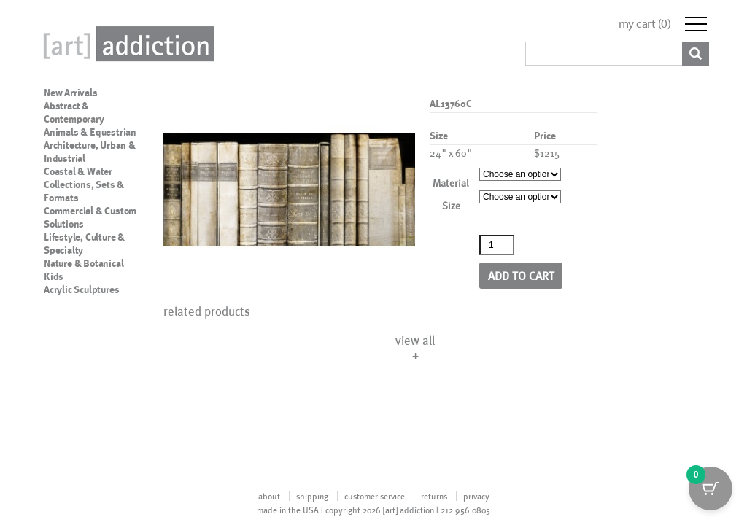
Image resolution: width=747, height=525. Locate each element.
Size (451, 205)
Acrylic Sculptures (81, 289)
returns (434, 496)
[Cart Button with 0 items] (710, 488)
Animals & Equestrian (90, 132)
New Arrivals (71, 92)
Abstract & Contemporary (74, 112)
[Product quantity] (496, 245)
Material (451, 182)
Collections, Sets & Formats (84, 191)
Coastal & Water (78, 171)
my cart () (645, 24)
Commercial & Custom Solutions (90, 217)
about (269, 496)
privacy (476, 496)
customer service (374, 496)
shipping (312, 496)
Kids (53, 276)
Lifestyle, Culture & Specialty (84, 243)
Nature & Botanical (83, 263)
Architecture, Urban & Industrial (90, 151)
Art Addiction (126, 44)
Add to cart (521, 275)
